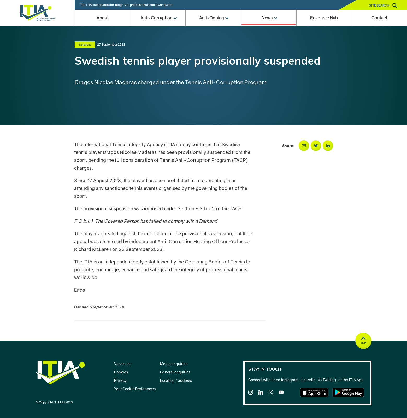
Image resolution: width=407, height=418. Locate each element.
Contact (379, 17)
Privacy (120, 380)
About (103, 17)
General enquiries (175, 372)
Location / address (176, 380)
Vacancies (122, 363)
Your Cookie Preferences (135, 388)
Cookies (121, 372)
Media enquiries (173, 363)
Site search (383, 5)
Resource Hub (324, 17)
